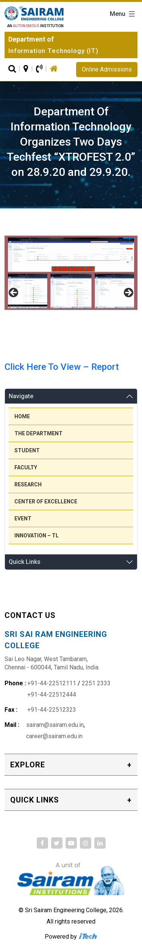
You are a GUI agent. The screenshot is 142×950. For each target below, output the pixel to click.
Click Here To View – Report (62, 367)
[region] (71, 295)
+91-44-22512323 (51, 709)
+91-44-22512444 (51, 694)
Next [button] (128, 293)
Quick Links (25, 561)
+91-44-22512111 (51, 683)
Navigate (21, 396)
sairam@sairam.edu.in (55, 724)
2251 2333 (96, 683)
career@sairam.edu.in (54, 736)
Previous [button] (14, 293)
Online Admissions (107, 69)
